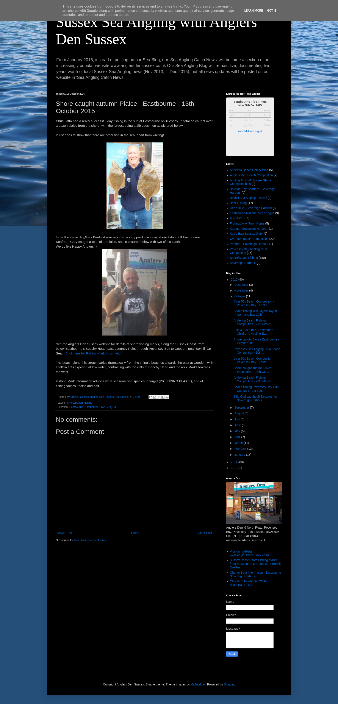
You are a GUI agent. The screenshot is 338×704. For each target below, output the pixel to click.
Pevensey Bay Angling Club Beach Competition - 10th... (257, 350)
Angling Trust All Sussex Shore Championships (250, 182)
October (240, 296)
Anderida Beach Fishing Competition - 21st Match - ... (255, 322)
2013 (234, 468)
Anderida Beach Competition (249, 170)
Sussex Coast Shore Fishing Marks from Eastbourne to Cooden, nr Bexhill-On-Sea (256, 563)
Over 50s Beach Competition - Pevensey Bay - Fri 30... (254, 303)
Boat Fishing (238, 203)
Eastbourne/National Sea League (252, 213)
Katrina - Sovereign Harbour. (249, 228)
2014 (234, 462)
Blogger (229, 684)
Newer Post (64, 533)
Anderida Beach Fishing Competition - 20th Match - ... (255, 379)
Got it (271, 10)
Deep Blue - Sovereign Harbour (251, 208)
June (238, 425)
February (240, 448)
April (237, 437)
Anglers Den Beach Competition (251, 175)
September (242, 407)
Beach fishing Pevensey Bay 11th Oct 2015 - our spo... (256, 388)
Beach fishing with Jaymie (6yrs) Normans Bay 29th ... (255, 312)
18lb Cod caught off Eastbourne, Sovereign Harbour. (255, 398)
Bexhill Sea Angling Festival (248, 198)
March (239, 443)
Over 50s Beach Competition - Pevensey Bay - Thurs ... (254, 360)
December (241, 284)
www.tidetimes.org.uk (250, 131)
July (237, 419)
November (241, 290)
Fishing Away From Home (247, 223)
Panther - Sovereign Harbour (249, 244)
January (240, 454)
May (237, 431)
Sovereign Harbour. (243, 263)
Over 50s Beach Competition (249, 238)
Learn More (253, 10)
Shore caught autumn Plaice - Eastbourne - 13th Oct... (253, 369)
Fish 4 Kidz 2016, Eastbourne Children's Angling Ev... (253, 331)
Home (135, 533)
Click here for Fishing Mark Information (93, 353)
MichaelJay (198, 684)
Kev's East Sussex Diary (246, 233)
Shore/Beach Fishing (79, 402)
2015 (234, 279)
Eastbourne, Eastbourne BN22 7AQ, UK (93, 407)
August (239, 413)
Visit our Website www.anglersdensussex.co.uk (250, 553)
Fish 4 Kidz (237, 218)
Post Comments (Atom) (90, 540)
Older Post (205, 533)
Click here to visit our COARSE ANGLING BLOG (251, 583)
